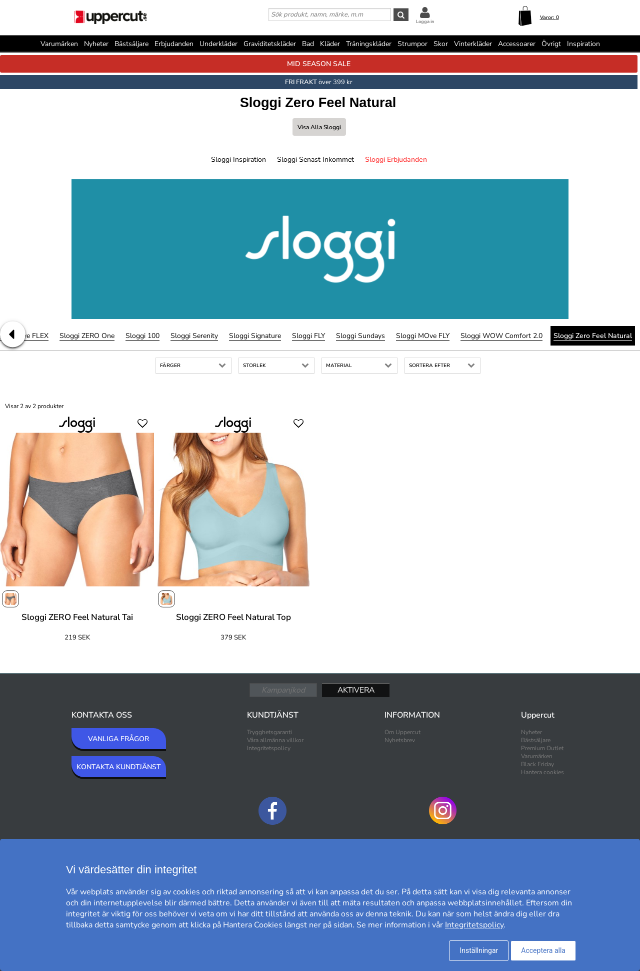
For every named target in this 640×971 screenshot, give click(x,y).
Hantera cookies (542, 772)
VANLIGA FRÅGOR (118, 739)
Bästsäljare (131, 44)
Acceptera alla (543, 950)
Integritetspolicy (268, 748)
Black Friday (537, 764)
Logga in (425, 22)
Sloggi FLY (308, 336)
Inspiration (583, 44)
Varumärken (59, 44)
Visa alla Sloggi (319, 127)
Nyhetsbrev (399, 740)
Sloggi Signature (255, 336)
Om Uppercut (402, 732)
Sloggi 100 (143, 336)
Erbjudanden (174, 44)
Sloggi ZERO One (87, 336)
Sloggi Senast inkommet (315, 159)
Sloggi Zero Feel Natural (593, 336)
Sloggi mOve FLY (423, 336)
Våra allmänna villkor (275, 740)
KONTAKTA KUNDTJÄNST (118, 767)
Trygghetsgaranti (269, 732)
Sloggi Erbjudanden (396, 159)
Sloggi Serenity (194, 336)
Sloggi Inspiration (238, 159)
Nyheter (96, 44)
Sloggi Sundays (360, 336)
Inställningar (479, 950)
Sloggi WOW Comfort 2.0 (501, 336)
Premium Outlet (542, 748)
